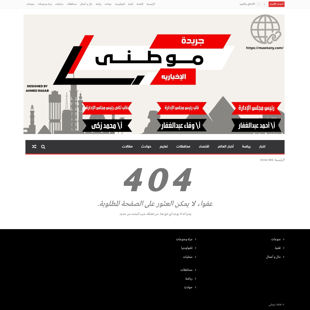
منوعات (31, 4)
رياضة (98, 4)
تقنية (130, 4)
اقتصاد (139, 4)
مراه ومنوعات (45, 4)
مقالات (127, 147)
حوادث (108, 4)
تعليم (164, 147)
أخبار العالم (226, 147)
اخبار (262, 147)
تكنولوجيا (120, 4)
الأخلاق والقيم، (247, 4)
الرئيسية (151, 4)
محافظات (72, 4)
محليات (59, 4)
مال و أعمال (86, 4)
